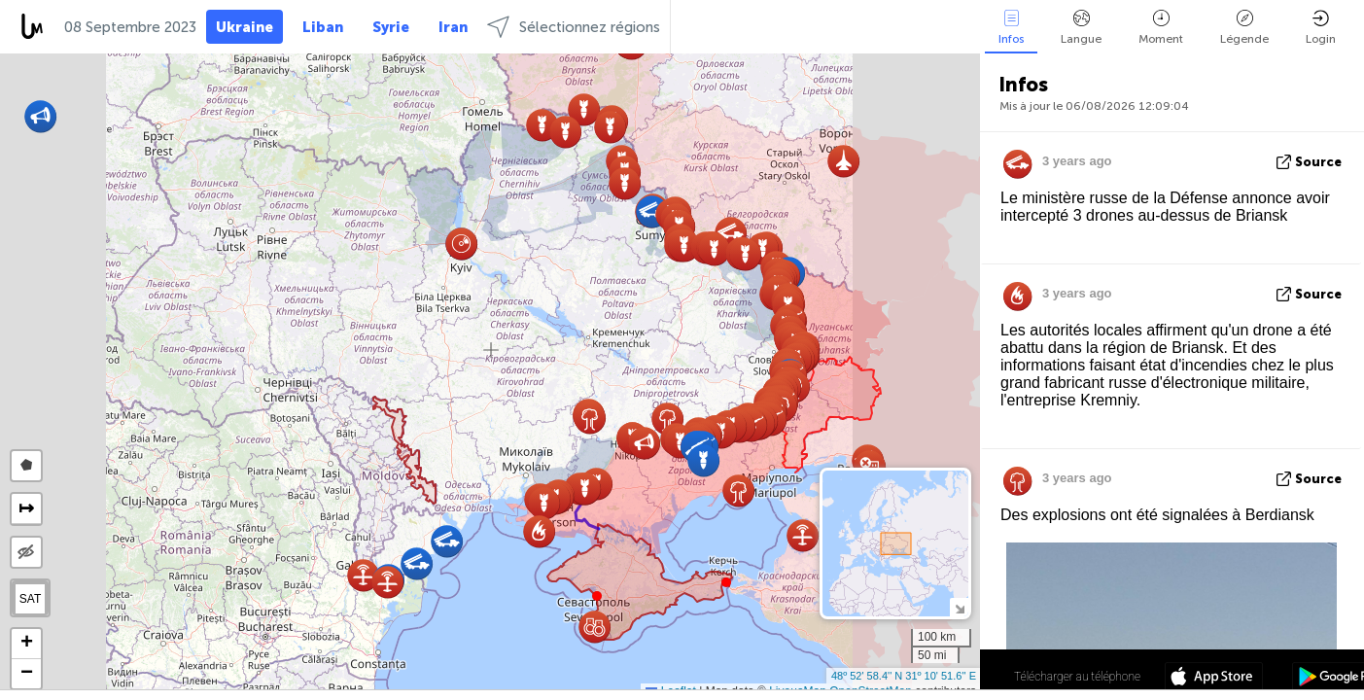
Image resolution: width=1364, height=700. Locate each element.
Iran (453, 27)
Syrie (390, 27)
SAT (30, 599)
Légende (1244, 28)
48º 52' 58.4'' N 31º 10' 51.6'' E (903, 676)
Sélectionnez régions (573, 27)
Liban (322, 27)
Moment (1160, 28)
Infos (1011, 28)
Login (1321, 28)
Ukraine (244, 27)
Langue (1081, 28)
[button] (726, 582)
